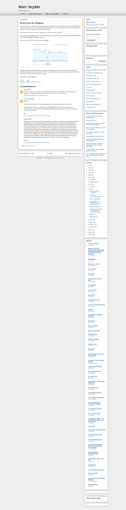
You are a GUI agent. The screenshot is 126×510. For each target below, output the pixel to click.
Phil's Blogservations (94, 371)
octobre (92, 179)
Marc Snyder (29, 7)
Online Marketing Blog (95, 366)
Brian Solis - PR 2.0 (94, 264)
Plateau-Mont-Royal (92, 98)
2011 (89, 170)
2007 (90, 177)
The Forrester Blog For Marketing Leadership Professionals (95, 446)
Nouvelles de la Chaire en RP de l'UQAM (96, 354)
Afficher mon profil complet (95, 24)
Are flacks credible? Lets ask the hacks (95, 132)
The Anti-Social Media (95, 435)
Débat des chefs (91, 120)
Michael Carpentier (94, 331)
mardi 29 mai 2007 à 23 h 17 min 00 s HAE (35, 95)
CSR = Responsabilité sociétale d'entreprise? (95, 128)
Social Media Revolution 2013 (95, 136)
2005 (90, 232)
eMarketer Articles (94, 300)
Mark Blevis (91, 321)
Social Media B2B (93, 387)
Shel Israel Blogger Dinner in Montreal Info (95, 139)
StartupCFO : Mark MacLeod (96, 430)
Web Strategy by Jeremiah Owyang (96, 479)
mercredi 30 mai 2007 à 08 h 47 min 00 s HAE (36, 115)
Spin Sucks (91, 426)
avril (91, 219)
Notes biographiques (35, 13)
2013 (89, 165)
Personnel (89, 96)
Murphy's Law (92, 344)
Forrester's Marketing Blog (96, 305)
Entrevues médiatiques (93, 73)
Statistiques (90, 107)
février (92, 224)
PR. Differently (92, 376)
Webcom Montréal (95, 206)
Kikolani (90, 309)
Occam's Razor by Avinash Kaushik (96, 361)
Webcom (92, 214)
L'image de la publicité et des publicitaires (95, 202)
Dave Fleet (91, 295)
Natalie (26, 119)
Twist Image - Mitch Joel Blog (96, 459)
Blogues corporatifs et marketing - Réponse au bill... (95, 210)
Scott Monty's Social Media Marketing (96, 382)
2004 (90, 234)
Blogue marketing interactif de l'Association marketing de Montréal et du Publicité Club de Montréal (96, 251)
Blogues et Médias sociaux (33, 82)
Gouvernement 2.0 (92, 81)
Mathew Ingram (93, 326)
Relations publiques (92, 104)
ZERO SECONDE (92, 484)
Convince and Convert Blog (95, 279)
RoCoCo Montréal (94, 199)
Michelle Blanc (92, 334)
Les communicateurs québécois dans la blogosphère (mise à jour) (96, 155)
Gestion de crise (91, 78)
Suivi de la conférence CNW (95, 195)
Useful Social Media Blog (96, 470)
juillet (92, 186)
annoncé (41, 35)
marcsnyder (27, 98)
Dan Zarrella (92, 285)
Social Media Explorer (95, 392)
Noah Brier (91, 349)
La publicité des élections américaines (94, 116)
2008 (90, 175)
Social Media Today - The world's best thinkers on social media (96, 420)
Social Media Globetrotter (96, 397)
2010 (90, 172)
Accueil (22, 13)
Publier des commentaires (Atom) (54, 158)
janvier (92, 227)
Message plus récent (27, 153)
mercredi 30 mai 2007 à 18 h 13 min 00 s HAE (36, 142)
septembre (93, 182)
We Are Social (92, 473)
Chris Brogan (92, 269)
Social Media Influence (95, 409)
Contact (65, 13)
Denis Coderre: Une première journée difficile (95, 150)
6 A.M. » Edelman (93, 243)
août (91, 184)
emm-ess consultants (52, 13)
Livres (88, 87)
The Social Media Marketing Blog (93, 453)
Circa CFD (91, 274)
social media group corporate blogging (94, 403)
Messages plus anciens (73, 153)
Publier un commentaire (29, 145)
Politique (89, 101)
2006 (90, 230)
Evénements (90, 75)
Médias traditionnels (92, 93)
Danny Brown (92, 290)
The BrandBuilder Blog (95, 439)
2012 (89, 168)
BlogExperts (93, 216)
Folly (25, 89)
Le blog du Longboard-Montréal (95, 315)
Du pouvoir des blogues (94, 191)
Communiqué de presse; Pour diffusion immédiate (95, 124)
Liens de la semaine (92, 84)
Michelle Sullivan (93, 339)
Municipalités (90, 90)
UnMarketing (92, 465)
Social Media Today (94, 414)
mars (91, 222)
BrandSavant (92, 259)
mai (91, 189)
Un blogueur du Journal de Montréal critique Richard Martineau (94, 145)
